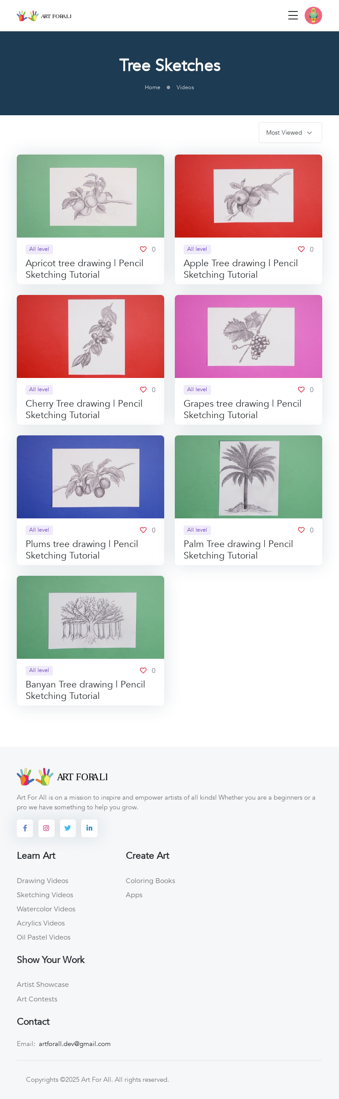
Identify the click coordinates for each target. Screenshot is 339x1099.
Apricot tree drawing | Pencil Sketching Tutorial (84, 269)
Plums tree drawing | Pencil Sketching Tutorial (82, 550)
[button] (313, 15)
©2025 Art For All (85, 1079)
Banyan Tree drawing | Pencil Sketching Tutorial (85, 690)
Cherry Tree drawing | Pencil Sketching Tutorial (84, 409)
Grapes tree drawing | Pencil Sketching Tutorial (242, 409)
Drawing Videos (42, 880)
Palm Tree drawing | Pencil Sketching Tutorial (238, 550)
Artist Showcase (43, 984)
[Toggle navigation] (293, 15)
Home (152, 87)
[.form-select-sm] (290, 132)
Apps (134, 895)
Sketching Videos (45, 895)
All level (39, 249)
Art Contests (37, 999)
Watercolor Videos (46, 909)
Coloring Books (150, 880)
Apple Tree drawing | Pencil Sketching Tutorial (241, 269)
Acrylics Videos (41, 923)
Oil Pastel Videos (44, 937)
